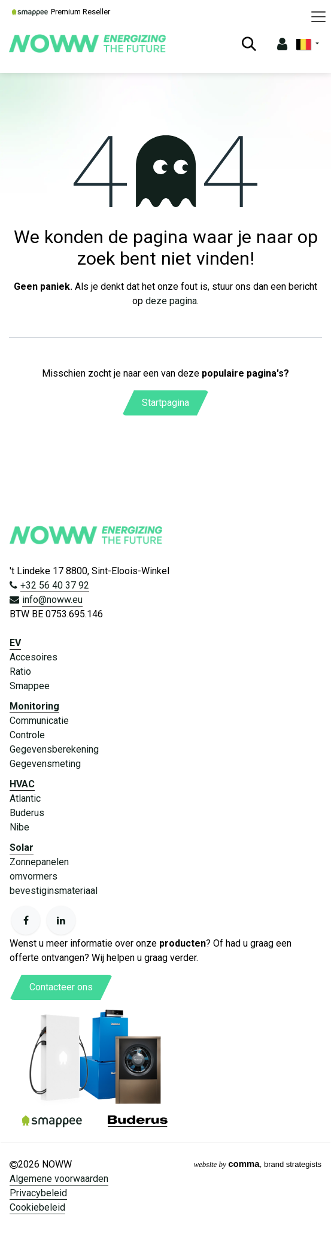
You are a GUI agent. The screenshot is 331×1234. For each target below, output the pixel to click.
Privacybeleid (38, 1193)
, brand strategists (257, 1164)
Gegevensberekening (54, 749)
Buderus (27, 812)
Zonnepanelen (39, 862)
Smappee (30, 686)
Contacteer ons (61, 987)
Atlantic (25, 798)
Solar (22, 847)
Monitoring (34, 706)
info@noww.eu (52, 599)
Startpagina (165, 402)
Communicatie (39, 720)
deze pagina (171, 301)
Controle (27, 735)
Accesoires (33, 657)
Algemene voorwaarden (59, 1178)
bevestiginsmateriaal (54, 890)
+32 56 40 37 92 (54, 585)
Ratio (20, 671)
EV (15, 642)
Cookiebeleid (37, 1207)
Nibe (19, 827)
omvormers (33, 876)
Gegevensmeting (45, 763)
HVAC (22, 784)
